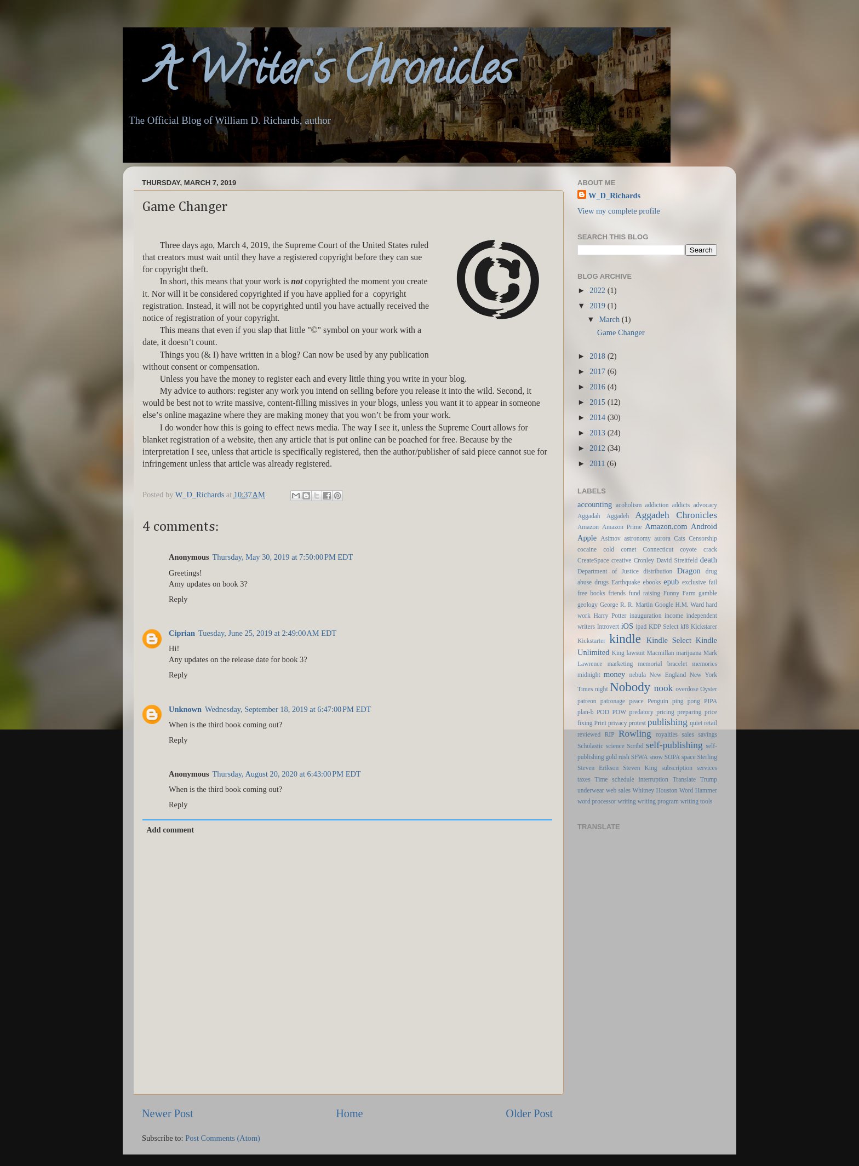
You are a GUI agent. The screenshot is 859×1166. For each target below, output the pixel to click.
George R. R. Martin (626, 604)
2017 (598, 371)
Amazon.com (666, 526)
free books (591, 593)
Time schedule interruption (631, 779)
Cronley (644, 560)
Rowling (635, 733)
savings (707, 734)
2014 (598, 417)
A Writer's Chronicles (317, 73)
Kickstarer (704, 626)
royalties (667, 734)
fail (713, 582)
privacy (617, 723)
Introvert (608, 626)
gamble (707, 593)
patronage (612, 701)
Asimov (610, 538)
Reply (178, 599)
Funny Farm (679, 593)
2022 (598, 290)
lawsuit (636, 653)
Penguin (658, 701)
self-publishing (674, 745)
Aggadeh (617, 516)
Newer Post (167, 1113)
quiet (696, 723)
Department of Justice (608, 571)
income (674, 615)
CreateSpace (593, 560)
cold (608, 549)
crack (710, 549)
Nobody (630, 687)
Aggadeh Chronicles (676, 515)
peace (636, 701)
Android (704, 526)
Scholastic (590, 746)
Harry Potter (609, 615)
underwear (590, 790)
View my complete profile (618, 210)
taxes (584, 779)
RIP (610, 734)
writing (627, 801)
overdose (686, 689)
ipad (640, 626)
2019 (598, 305)
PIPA (710, 701)
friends (617, 593)
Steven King (640, 768)
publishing (668, 722)
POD (603, 712)
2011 (598, 463)
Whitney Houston (654, 790)
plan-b (585, 712)
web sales (618, 790)
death (708, 559)
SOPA (672, 757)
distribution (657, 571)
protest (637, 723)
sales (688, 734)
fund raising (644, 593)
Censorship (703, 538)
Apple (587, 537)
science (615, 746)
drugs (601, 582)
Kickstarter (591, 640)
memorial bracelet (663, 663)
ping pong (686, 701)
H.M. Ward (689, 604)
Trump (708, 779)
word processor (596, 801)
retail (710, 723)
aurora (662, 538)
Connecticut (658, 549)
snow (655, 757)
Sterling (707, 757)
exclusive (694, 582)
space (689, 757)
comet (628, 549)
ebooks (652, 582)
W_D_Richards (200, 494)
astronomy (637, 538)
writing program (658, 801)
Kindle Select (668, 640)
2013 (598, 432)
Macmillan (660, 653)
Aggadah (588, 516)
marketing (620, 663)
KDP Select (663, 626)
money (614, 674)
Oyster (708, 689)
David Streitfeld (676, 560)
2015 (598, 402)
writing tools (696, 801)
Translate (684, 779)
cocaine (587, 549)
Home (349, 1113)
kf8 (684, 626)
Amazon (588, 527)
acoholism (629, 505)
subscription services (689, 768)
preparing (689, 712)
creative (621, 560)
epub (671, 581)
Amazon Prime (622, 527)
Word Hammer (698, 790)
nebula (637, 674)
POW (619, 712)
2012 (598, 448)
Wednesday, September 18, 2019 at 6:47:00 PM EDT (288, 709)
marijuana (688, 653)
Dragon (689, 570)
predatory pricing (651, 712)
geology (587, 604)
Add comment (170, 829)
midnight (588, 674)
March (610, 319)
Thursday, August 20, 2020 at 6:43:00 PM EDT (287, 773)
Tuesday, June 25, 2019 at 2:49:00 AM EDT (267, 633)
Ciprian (182, 633)
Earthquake (625, 582)
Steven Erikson (598, 768)
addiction (657, 505)
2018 (598, 356)
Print (600, 723)
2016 (598, 386)
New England (668, 674)
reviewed (588, 734)
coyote (688, 549)
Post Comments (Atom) (222, 1138)
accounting (594, 504)
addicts (681, 505)
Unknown (185, 709)
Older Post (529, 1113)
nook (663, 688)
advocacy (705, 505)
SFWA (639, 757)
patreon (587, 701)
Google (664, 604)
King (618, 653)
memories (704, 663)
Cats (679, 538)
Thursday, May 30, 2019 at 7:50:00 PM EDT (283, 557)
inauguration (645, 615)
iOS (627, 626)
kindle (625, 638)
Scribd (635, 746)
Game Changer (621, 332)
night (601, 689)
